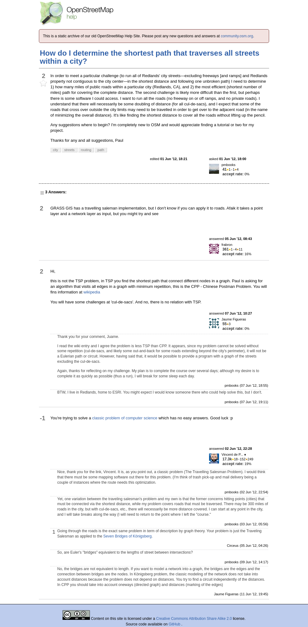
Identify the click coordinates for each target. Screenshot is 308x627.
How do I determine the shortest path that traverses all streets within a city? (149, 57)
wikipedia (91, 292)
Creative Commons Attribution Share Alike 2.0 (194, 618)
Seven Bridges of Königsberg (127, 536)
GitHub (175, 624)
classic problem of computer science (124, 418)
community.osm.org (237, 36)
